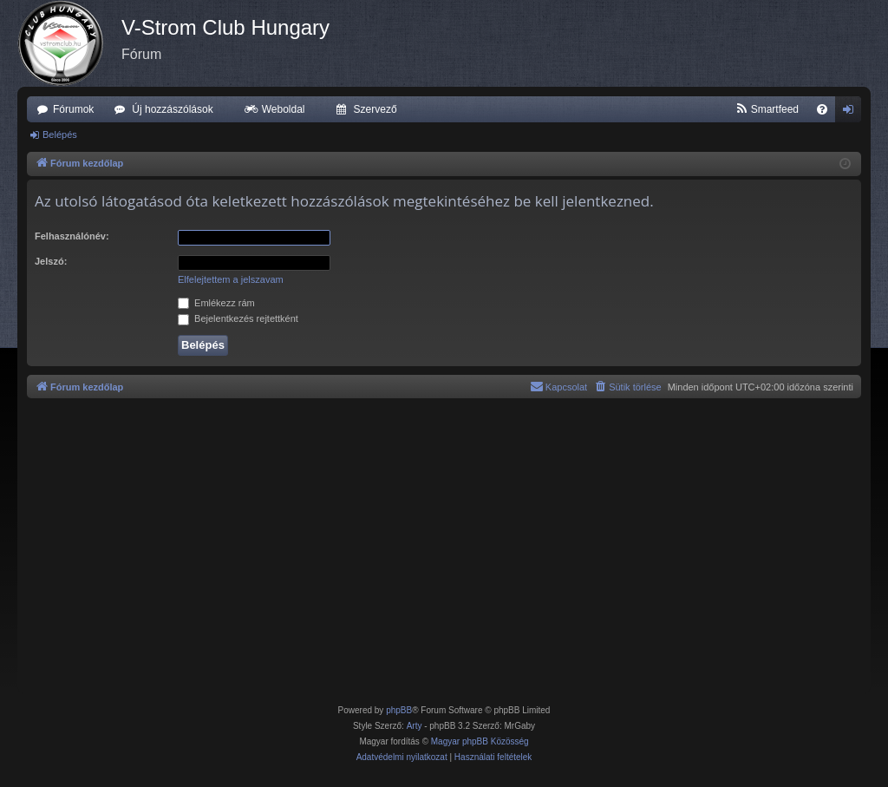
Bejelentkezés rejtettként (238, 318)
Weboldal (283, 109)
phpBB (399, 710)
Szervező (375, 109)
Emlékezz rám (216, 303)
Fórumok (73, 109)
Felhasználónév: (72, 236)
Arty (414, 726)
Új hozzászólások (172, 109)
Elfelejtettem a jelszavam (231, 279)
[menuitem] (767, 109)
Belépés (59, 134)
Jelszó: (51, 261)
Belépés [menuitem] (852, 112)
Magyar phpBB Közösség (480, 741)
